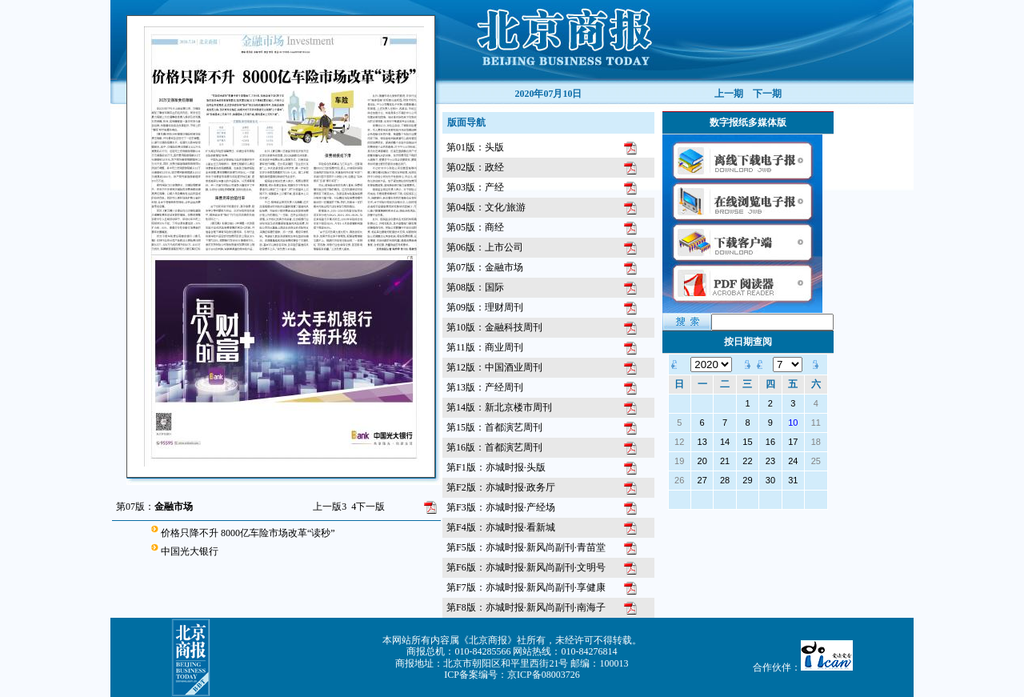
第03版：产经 (475, 187)
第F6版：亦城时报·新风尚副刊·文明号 (526, 567)
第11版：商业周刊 (484, 347)
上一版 (329, 506)
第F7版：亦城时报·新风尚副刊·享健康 (526, 587)
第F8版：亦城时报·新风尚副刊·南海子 (526, 607)
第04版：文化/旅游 (486, 207)
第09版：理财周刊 (484, 307)
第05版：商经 (475, 227)
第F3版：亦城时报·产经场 (500, 507)
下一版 (368, 506)
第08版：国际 (475, 287)
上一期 (728, 93)
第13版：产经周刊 (484, 387)
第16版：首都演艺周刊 (494, 447)
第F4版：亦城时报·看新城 (500, 527)
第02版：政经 (475, 167)
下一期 (767, 93)
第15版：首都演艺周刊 (494, 427)
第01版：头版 (475, 147)
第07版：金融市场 (484, 267)
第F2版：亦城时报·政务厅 (500, 487)
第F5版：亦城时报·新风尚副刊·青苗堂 (526, 547)
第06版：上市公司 (484, 247)
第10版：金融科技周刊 (494, 327)
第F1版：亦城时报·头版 (496, 467)
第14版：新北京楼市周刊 (499, 407)
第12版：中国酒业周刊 (494, 367)
